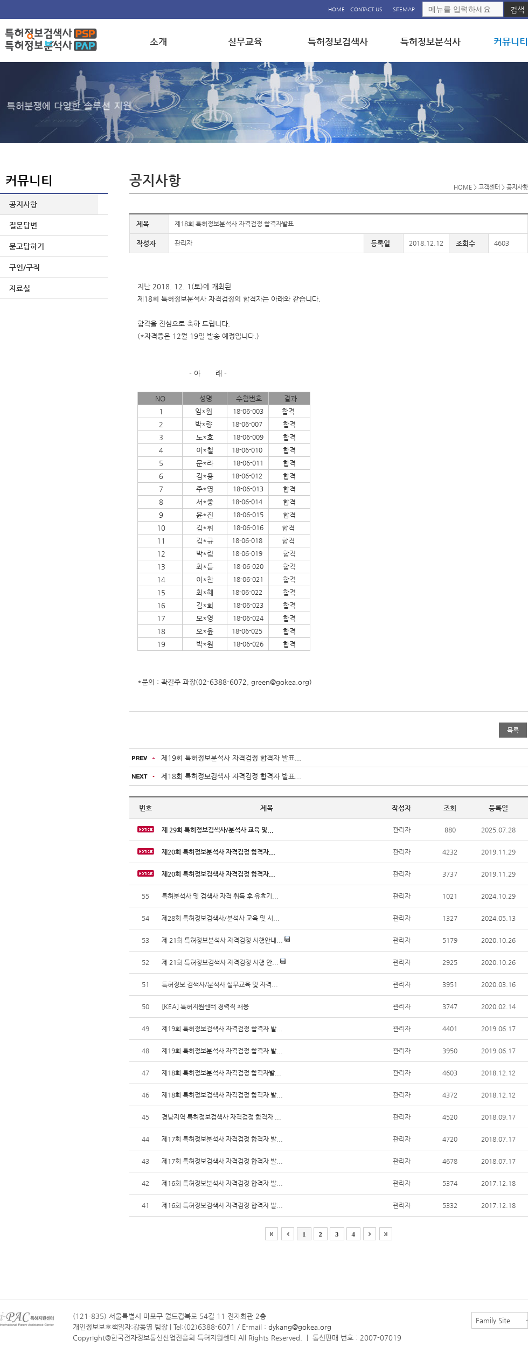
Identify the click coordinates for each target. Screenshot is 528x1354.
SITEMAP (404, 9)
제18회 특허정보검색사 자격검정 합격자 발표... (231, 776)
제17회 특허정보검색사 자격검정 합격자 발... (222, 1161)
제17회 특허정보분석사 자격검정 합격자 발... (222, 1139)
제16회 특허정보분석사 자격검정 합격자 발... (222, 1183)
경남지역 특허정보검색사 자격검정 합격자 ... (221, 1117)
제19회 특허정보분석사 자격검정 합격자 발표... (231, 758)
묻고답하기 (24, 246)
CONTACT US (366, 9)
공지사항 (21, 204)
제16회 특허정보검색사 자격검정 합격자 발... (222, 1205)
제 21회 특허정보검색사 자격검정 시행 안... (224, 962)
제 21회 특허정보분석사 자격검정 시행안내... (226, 940)
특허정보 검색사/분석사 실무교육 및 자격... (220, 984)
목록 (513, 730)
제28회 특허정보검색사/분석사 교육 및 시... (221, 918)
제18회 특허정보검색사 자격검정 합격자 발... (222, 1095)
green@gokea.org (280, 682)
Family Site (493, 1320)
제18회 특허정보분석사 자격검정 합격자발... (221, 1073)
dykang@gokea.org (299, 1327)
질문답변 (21, 225)
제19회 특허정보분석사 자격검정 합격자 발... (222, 1050)
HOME (336, 9)
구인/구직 (22, 267)
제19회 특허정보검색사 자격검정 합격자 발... (222, 1028)
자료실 (17, 288)
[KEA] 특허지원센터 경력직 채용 (205, 1006)
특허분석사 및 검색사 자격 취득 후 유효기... (220, 896)
